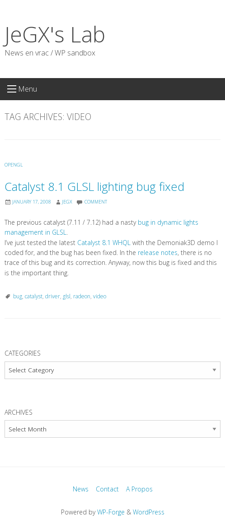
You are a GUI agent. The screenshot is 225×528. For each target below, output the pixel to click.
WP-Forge (111, 512)
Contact (107, 489)
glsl (66, 296)
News (81, 489)
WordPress (148, 512)
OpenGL (14, 165)
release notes (158, 252)
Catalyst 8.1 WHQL (104, 242)
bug (17, 296)
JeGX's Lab (55, 34)
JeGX (67, 202)
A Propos (139, 489)
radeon (81, 296)
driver (52, 296)
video (99, 296)
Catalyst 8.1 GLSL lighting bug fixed (94, 187)
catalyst (33, 296)
